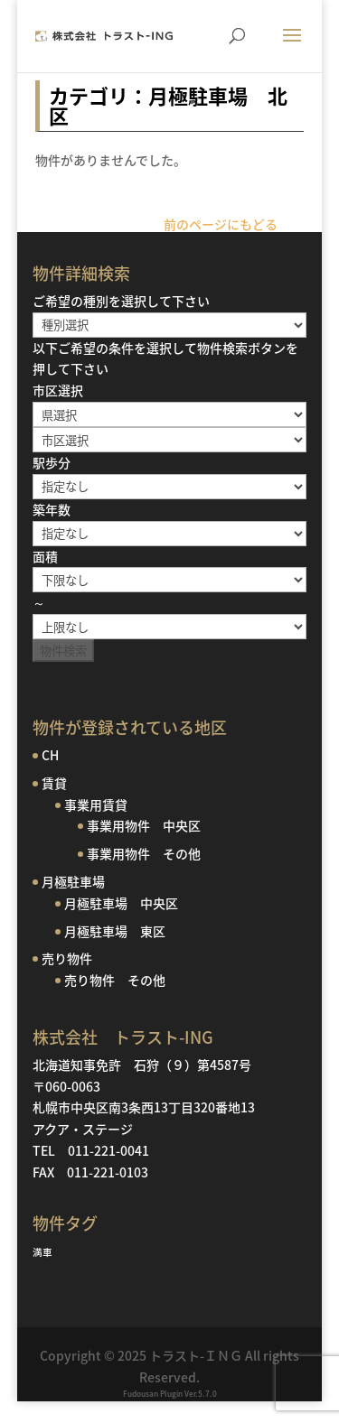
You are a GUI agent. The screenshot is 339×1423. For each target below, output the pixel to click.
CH (50, 755)
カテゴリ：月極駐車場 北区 (168, 105)
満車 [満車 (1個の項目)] (42, 1252)
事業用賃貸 (95, 804)
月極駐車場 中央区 (121, 903)
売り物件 (67, 958)
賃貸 (54, 783)
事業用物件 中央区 (144, 825)
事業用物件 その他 (144, 853)
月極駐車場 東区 (114, 931)
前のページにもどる (221, 224)
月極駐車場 (73, 881)
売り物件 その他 (114, 980)
